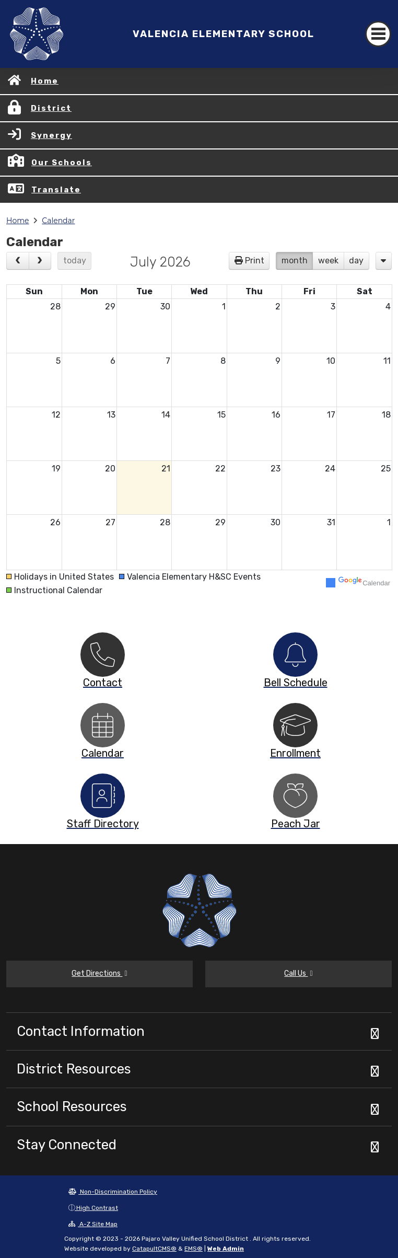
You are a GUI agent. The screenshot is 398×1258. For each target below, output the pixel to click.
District (51, 108)
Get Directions (99, 973)
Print (254, 261)
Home (44, 81)
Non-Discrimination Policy (112, 1191)
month (295, 261)
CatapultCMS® (154, 1248)
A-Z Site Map (93, 1224)
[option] (102, 654)
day (356, 261)
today (74, 261)
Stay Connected (66, 1144)
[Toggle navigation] (378, 34)
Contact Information (81, 1031)
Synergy (51, 135)
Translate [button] (56, 189)
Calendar (58, 220)
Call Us (298, 973)
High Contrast (97, 1207)
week (328, 261)
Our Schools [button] (61, 162)
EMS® (193, 1248)
